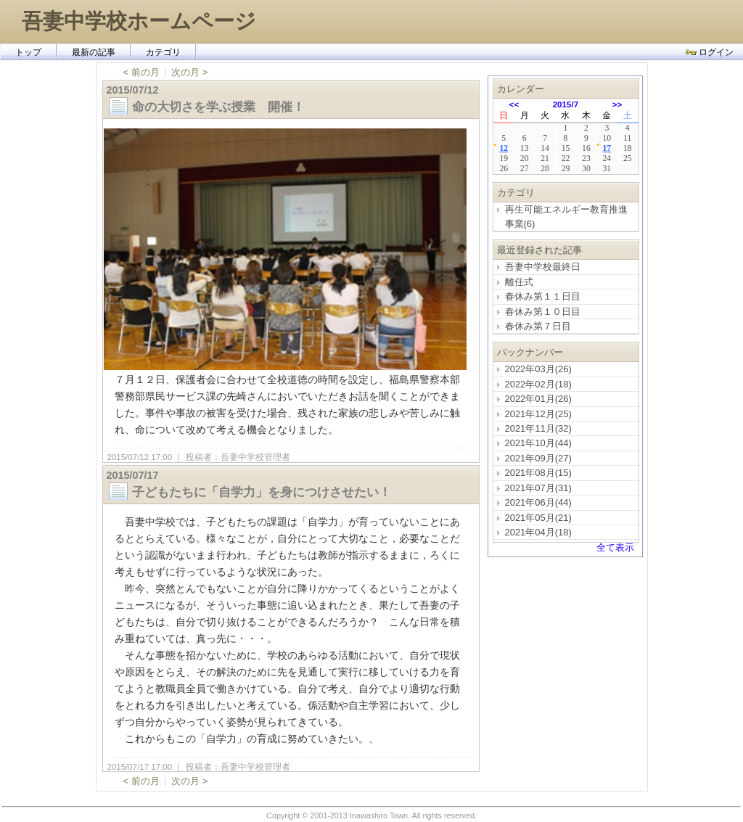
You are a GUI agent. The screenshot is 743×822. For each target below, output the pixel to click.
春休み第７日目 (538, 326)
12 (503, 148)
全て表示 (615, 547)
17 (606, 148)
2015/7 (566, 104)
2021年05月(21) (538, 517)
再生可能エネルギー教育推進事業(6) (566, 216)
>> (617, 104)
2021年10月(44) (538, 442)
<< (514, 104)
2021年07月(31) (538, 487)
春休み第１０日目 (542, 311)
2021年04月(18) (538, 532)
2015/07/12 (133, 90)
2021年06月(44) (538, 502)
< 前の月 (141, 72)
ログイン (710, 52)
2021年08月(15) (538, 472)
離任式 (519, 281)
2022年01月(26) (538, 398)
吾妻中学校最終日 (542, 266)
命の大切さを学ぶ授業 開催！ (224, 106)
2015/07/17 (133, 475)
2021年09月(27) (538, 458)
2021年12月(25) (538, 413)
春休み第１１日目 (542, 296)
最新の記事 (93, 52)
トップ (28, 52)
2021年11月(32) (538, 428)
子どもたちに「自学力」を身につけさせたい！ (261, 492)
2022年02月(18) (538, 384)
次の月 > (189, 72)
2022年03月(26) (538, 368)
